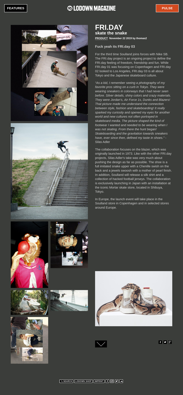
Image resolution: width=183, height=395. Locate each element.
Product (101, 38)
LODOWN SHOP (83, 381)
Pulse (167, 8)
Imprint (99, 381)
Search (66, 381)
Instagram (112, 381)
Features (15, 8)
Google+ (169, 342)
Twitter (165, 342)
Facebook (160, 342)
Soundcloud (121, 381)
